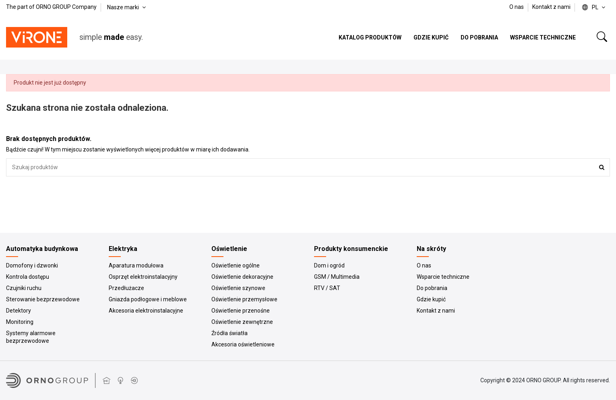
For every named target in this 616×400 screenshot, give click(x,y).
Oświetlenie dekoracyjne (242, 277)
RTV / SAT (327, 288)
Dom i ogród (329, 265)
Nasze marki (127, 7)
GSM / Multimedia (337, 277)
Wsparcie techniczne (443, 277)
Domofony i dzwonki (32, 265)
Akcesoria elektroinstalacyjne (146, 310)
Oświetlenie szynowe (238, 288)
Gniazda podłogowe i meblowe (148, 299)
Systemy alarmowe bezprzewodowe (31, 337)
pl (594, 7)
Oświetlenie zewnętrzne (242, 322)
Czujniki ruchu (23, 288)
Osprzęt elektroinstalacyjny (143, 277)
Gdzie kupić (431, 299)
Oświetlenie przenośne (240, 310)
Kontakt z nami (551, 7)
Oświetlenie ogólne (235, 265)
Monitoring (19, 322)
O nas (517, 7)
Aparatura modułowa (136, 265)
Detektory (18, 310)
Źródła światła (229, 333)
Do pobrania (432, 288)
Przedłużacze (126, 288)
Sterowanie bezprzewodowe (43, 299)
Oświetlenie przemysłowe (244, 299)
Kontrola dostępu (27, 277)
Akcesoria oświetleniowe (243, 344)
